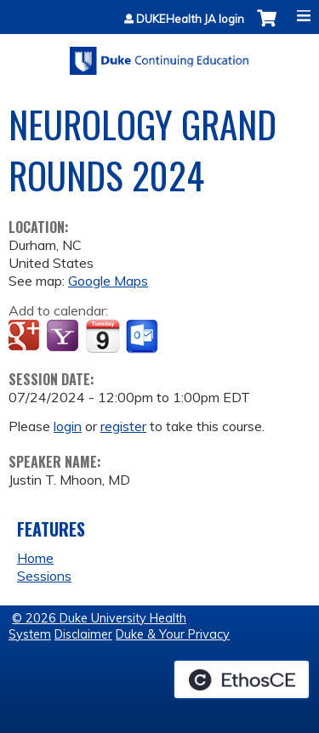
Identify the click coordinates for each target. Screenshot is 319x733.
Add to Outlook (143, 337)
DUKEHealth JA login (190, 19)
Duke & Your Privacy (173, 634)
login (68, 426)
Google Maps (108, 280)
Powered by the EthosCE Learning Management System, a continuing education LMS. (241, 679)
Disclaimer (83, 634)
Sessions (44, 575)
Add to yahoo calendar (64, 337)
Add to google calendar (26, 337)
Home (35, 557)
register (123, 426)
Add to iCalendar (102, 336)
